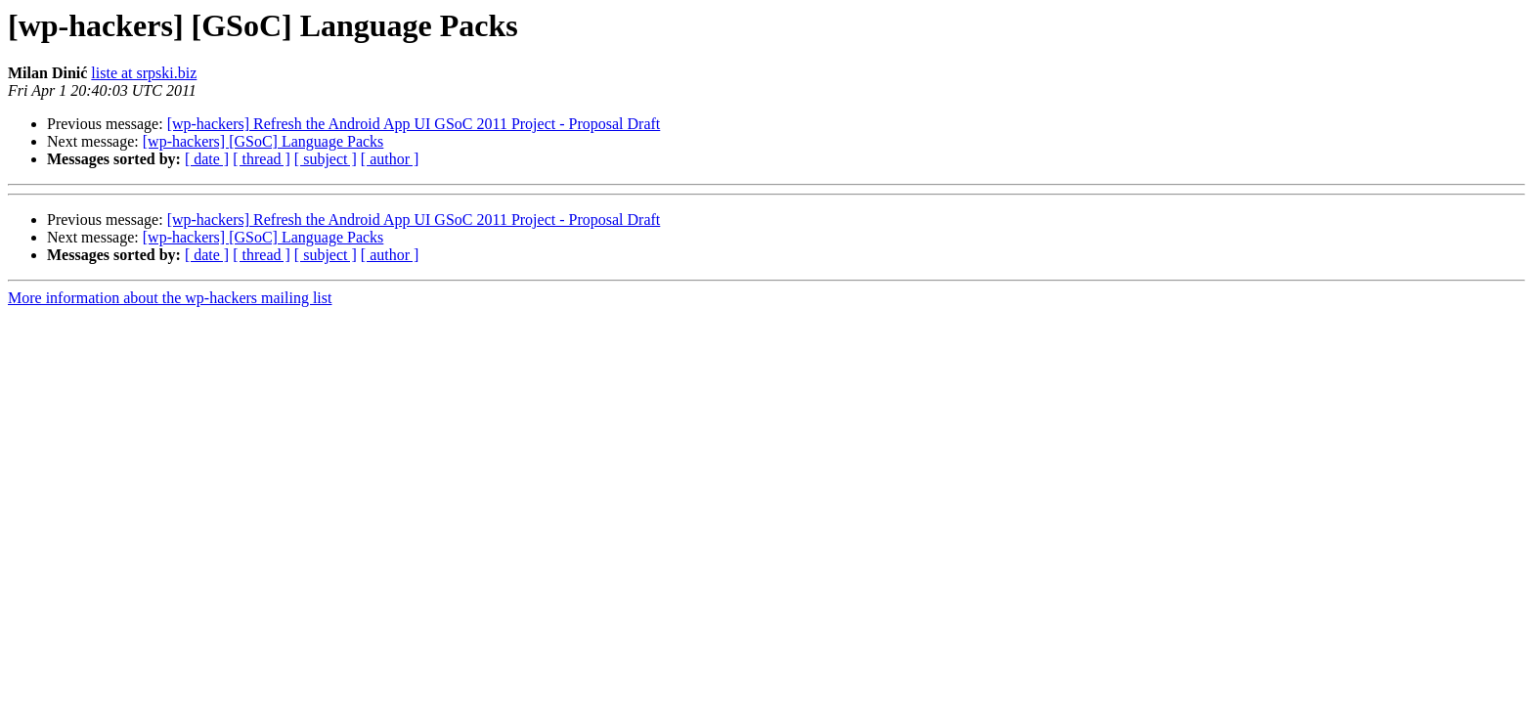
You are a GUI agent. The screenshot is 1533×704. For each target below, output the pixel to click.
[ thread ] (261, 159)
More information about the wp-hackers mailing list (169, 297)
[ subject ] (325, 159)
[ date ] (207, 159)
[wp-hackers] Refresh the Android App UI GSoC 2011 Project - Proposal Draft (414, 123)
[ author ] (390, 159)
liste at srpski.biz (144, 73)
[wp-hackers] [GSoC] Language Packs (263, 141)
